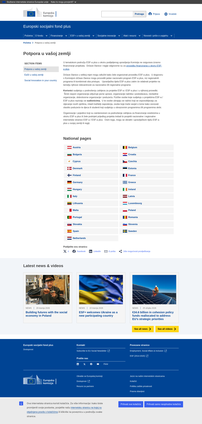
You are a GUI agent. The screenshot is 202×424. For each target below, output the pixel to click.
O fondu (39, 35)
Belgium (132, 147)
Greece (132, 182)
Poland (132, 210)
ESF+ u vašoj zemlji (80, 35)
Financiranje (57, 35)
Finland (77, 175)
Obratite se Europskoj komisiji (89, 376)
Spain (76, 231)
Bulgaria (77, 154)
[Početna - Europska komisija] (43, 12)
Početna (29, 35)
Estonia (132, 168)
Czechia (132, 161)
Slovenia (133, 224)
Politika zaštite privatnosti (141, 386)
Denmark (77, 168)
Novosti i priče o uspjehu (156, 35)
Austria (77, 147)
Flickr (106, 364)
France (132, 175)
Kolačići (133, 381)
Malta (76, 210)
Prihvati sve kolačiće (131, 404)
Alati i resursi (129, 35)
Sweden (132, 231)
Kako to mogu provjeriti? (63, 2)
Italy (75, 196)
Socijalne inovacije (106, 35)
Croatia (132, 154)
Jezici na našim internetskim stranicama (147, 376)
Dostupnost (28, 349)
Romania (133, 217)
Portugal (77, 217)
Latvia (131, 196)
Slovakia (77, 224)
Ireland (132, 189)
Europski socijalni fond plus (38, 345)
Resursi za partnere (85, 386)
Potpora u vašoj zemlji (35, 69)
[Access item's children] (46, 35)
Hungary (77, 189)
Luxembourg (135, 203)
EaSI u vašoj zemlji (33, 75)
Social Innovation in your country (40, 80)
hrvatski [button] (170, 14)
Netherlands (79, 238)
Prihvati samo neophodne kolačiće (164, 404)
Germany (77, 182)
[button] (67, 251)
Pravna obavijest (137, 391)
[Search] (139, 14)
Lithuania (78, 203)
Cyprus (77, 161)
